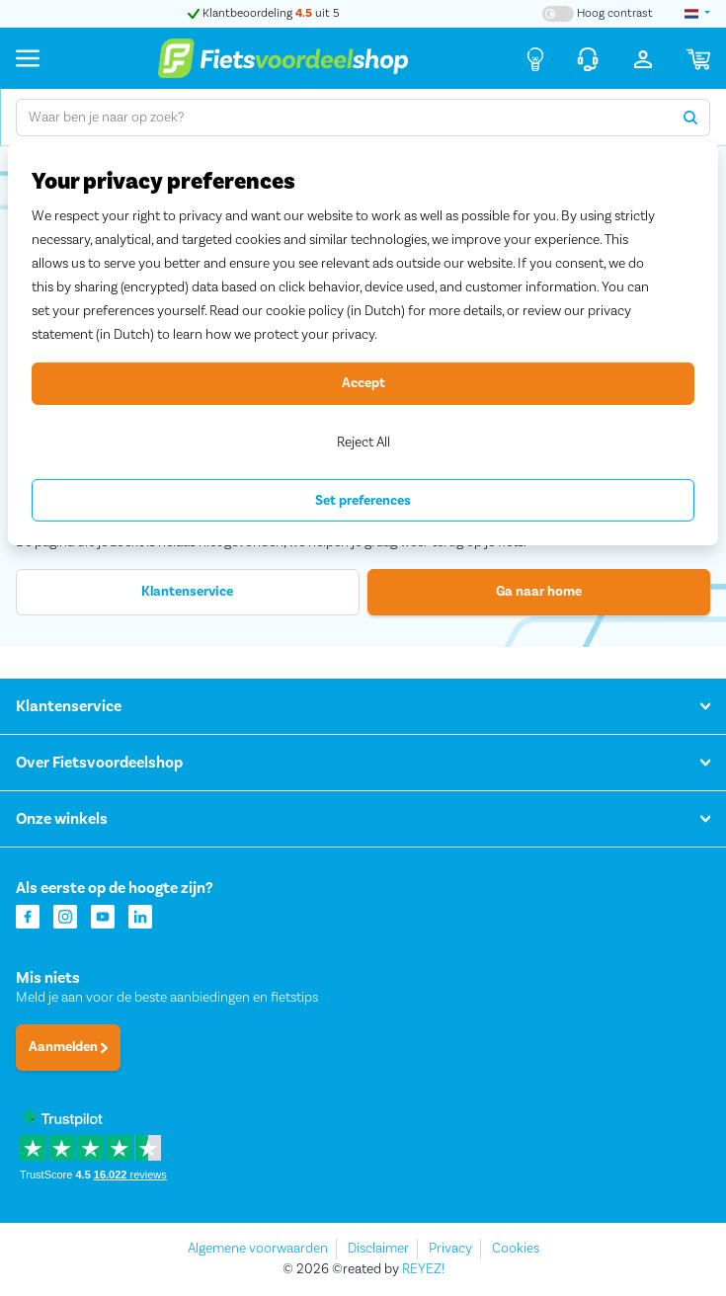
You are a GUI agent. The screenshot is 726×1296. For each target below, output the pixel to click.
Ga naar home (539, 592)
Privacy (450, 1248)
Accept (363, 383)
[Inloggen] (643, 58)
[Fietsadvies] (535, 58)
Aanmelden (68, 1047)
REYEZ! (423, 1269)
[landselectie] (697, 14)
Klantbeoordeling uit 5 (264, 13)
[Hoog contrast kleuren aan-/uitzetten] (597, 14)
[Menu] (28, 57)
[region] (363, 344)
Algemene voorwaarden (258, 1248)
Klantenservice (187, 592)
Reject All (363, 441)
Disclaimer (378, 1248)
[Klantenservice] (588, 58)
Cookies (515, 1248)
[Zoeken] (691, 117)
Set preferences (363, 501)
